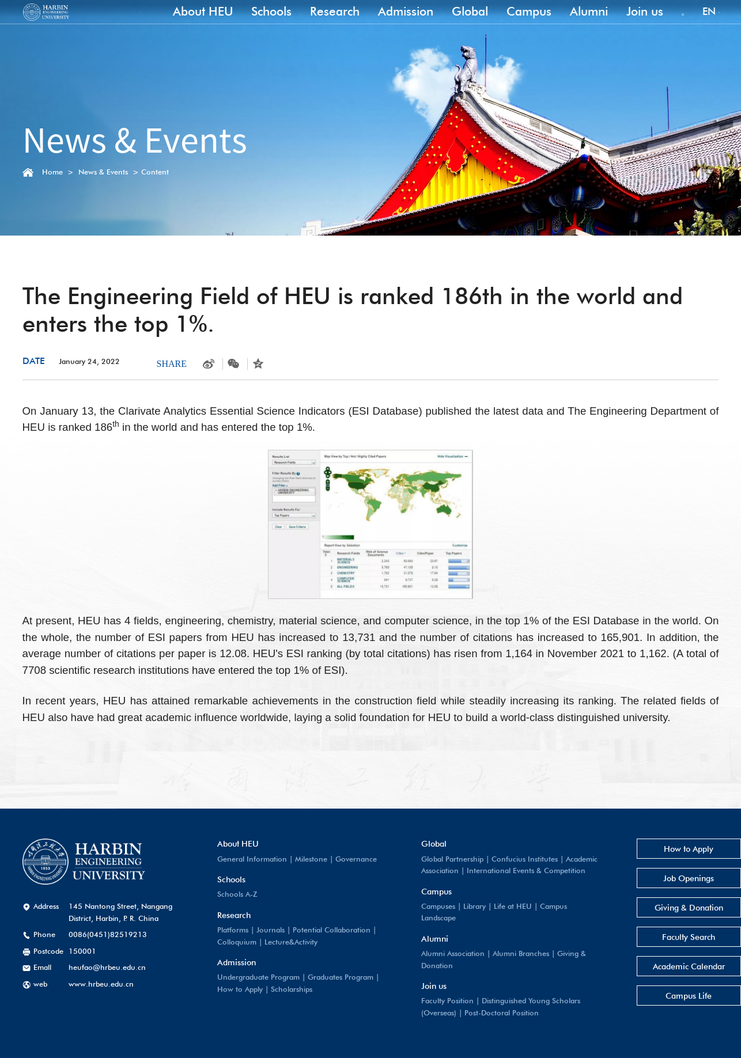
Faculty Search (665, 937)
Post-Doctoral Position (490, 1012)
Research (321, 24)
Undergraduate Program (246, 977)
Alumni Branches (509, 953)
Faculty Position (436, 1000)
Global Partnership (441, 859)
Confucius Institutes (513, 859)
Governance (344, 859)
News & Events (103, 172)
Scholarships (279, 989)
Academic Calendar (665, 966)
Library (463, 906)
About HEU (190, 24)
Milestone (299, 859)
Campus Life (665, 995)
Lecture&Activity (278, 942)
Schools (258, 24)
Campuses (427, 906)
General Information (240, 859)
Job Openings (665, 878)
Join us (631, 24)
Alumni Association (441, 953)
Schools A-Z (225, 894)
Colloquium (224, 942)
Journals (258, 930)
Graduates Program (328, 977)
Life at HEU (501, 906)
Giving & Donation (665, 907)
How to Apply (228, 989)
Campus (515, 24)
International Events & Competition (514, 870)
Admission (392, 24)
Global (456, 24)
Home (52, 172)
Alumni (576, 24)
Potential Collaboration (319, 930)
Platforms (220, 930)
